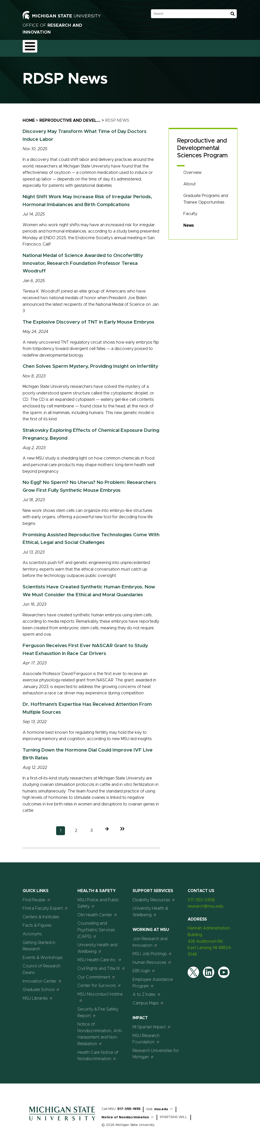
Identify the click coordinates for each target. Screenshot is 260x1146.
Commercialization (137, 47)
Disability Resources (154, 897)
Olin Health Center (97, 912)
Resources (171, 47)
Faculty (190, 211)
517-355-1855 (128, 1106)
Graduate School (41, 987)
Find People (37, 897)
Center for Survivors (99, 983)
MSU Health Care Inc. (99, 957)
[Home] (62, 1119)
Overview (192, 169)
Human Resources (152, 959)
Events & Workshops (43, 955)
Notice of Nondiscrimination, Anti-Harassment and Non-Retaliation (100, 1031)
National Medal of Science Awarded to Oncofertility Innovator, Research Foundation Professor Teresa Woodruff (83, 260)
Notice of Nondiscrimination (128, 1114)
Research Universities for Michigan (156, 1051)
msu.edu (163, 1106)
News (194, 47)
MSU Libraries (38, 995)
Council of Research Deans (41, 966)
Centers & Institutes (41, 914)
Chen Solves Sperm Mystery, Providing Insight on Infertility (90, 363)
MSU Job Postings (152, 951)
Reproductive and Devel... (70, 117)
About (33, 47)
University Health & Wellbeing (150, 909)
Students (239, 47)
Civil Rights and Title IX (101, 965)
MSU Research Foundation (146, 1036)
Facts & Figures (37, 923)
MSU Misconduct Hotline (100, 994)
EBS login (144, 968)
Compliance (101, 47)
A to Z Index (147, 991)
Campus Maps (148, 1000)
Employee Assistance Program (153, 979)
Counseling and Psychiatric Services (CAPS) (96, 927)
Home (29, 117)
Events (215, 47)
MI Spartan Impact (152, 1024)
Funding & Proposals (65, 47)
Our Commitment (96, 974)
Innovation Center (42, 978)
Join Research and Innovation (150, 939)
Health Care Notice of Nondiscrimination (97, 1052)
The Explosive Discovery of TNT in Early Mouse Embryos (88, 319)
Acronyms (32, 931)
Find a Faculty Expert (45, 905)
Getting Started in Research (39, 943)
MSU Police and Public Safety (98, 900)
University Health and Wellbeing (97, 945)
